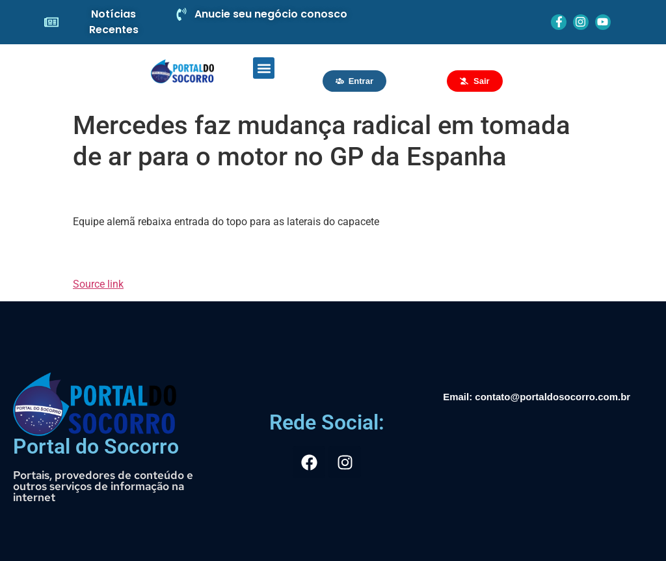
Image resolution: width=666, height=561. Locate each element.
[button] (263, 68)
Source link (98, 284)
